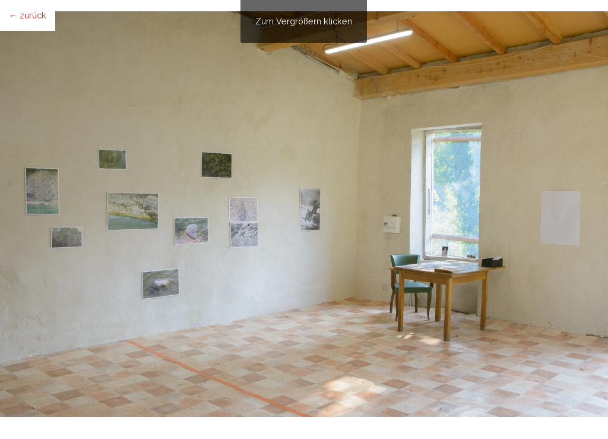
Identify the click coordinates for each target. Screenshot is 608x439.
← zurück (27, 15)
